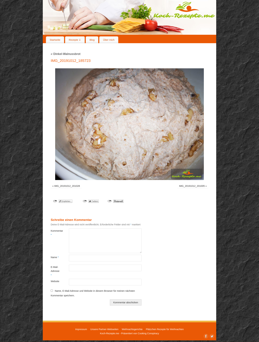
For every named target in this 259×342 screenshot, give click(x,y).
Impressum (81, 329)
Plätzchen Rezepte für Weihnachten (165, 329)
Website (55, 281)
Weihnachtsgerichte (132, 329)
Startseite (55, 39)
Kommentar (55, 232)
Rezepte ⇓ (75, 39)
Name (55, 257)
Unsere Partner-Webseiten (104, 329)
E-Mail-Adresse (55, 271)
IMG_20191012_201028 (67, 186)
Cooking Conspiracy (148, 333)
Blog (92, 39)
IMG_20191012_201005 (192, 186)
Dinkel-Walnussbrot (65, 54)
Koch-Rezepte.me (184, 10)
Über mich (108, 39)
